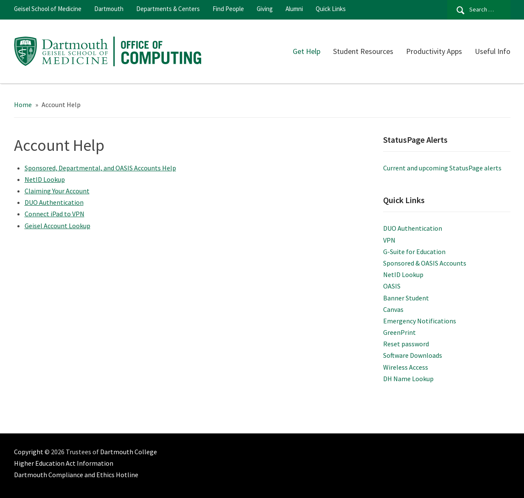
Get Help (306, 51)
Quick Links (331, 9)
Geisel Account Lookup (57, 225)
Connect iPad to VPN (54, 213)
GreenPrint (399, 332)
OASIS (392, 286)
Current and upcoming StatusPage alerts (442, 168)
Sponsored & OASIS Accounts (424, 263)
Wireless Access (405, 367)
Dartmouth (108, 9)
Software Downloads (412, 355)
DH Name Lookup (408, 378)
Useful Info (492, 51)
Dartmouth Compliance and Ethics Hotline (76, 474)
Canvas (393, 309)
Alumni (294, 9)
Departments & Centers (168, 9)
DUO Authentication (54, 202)
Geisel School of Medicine (47, 9)
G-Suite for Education (414, 251)
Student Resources (363, 51)
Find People (228, 9)
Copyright (28, 451)
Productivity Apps (434, 51)
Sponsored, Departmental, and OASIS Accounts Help (100, 168)
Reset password (406, 344)
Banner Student (406, 298)
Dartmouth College (128, 451)
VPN (389, 240)
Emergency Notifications (419, 321)
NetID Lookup (45, 179)
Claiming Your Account (57, 191)
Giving (265, 9)
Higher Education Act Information (63, 463)
